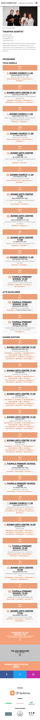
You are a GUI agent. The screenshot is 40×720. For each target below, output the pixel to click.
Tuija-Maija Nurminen (29, 353)
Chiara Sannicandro (13, 355)
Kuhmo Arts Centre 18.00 (20, 154)
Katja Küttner (20, 358)
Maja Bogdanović (21, 534)
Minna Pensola (29, 530)
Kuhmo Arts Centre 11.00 (20, 217)
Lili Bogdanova (24, 225)
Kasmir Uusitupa (28, 358)
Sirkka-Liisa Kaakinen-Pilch (14, 79)
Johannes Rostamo (27, 79)
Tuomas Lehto (30, 102)
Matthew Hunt (20, 284)
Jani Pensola (21, 356)
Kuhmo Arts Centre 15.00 (20, 612)
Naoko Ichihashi (10, 358)
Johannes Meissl (28, 100)
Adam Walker (16, 265)
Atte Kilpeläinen (11, 310)
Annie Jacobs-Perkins (11, 356)
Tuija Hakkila (20, 80)
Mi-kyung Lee (16, 121)
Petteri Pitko (19, 100)
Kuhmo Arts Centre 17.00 (20, 195)
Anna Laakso (24, 162)
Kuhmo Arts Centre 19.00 (20, 347)
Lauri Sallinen (19, 353)
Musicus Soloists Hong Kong (24, 491)
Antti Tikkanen (10, 509)
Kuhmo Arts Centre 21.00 (20, 92)
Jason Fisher (27, 355)
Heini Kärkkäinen (9, 577)
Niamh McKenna (10, 102)
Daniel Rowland (29, 509)
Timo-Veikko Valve (21, 511)
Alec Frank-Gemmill (19, 286)
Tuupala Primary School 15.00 (20, 278)
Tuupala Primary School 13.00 (20, 303)
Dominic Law (30, 511)
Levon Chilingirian (16, 204)
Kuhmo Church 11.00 (20, 73)
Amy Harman (28, 284)
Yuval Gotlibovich (20, 102)
